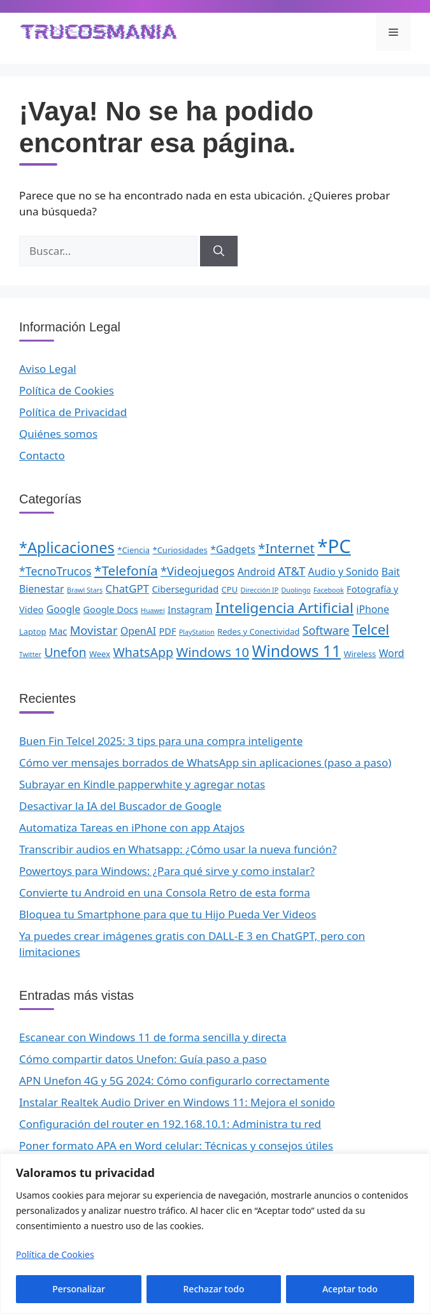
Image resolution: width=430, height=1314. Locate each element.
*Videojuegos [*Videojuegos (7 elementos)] (197, 571)
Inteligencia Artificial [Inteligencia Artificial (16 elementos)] (284, 607)
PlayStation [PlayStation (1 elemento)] (197, 632)
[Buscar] (219, 251)
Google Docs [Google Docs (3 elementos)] (110, 609)
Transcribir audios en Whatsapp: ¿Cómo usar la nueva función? (178, 849)
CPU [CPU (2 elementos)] (230, 589)
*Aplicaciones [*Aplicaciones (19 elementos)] (67, 547)
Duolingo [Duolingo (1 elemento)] (296, 590)
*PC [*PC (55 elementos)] (333, 546)
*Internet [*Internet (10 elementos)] (286, 548)
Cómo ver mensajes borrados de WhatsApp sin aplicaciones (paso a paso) (205, 762)
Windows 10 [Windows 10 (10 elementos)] (213, 652)
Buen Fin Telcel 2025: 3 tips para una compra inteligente (161, 740)
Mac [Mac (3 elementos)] (58, 631)
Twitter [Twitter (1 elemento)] (30, 654)
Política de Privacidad (73, 412)
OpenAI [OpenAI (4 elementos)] (138, 631)
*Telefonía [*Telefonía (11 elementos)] (126, 570)
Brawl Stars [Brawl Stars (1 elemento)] (85, 590)
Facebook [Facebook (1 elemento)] (328, 590)
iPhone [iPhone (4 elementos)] (372, 609)
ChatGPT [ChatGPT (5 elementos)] (127, 588)
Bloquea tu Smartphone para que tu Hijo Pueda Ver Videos (167, 914)
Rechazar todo (214, 1289)
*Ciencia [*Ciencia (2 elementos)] (133, 550)
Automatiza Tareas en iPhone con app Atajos (132, 827)
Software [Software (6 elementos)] (326, 630)
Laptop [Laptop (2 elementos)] (33, 631)
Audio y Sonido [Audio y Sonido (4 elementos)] (343, 572)
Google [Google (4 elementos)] (63, 609)
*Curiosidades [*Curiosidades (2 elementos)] (180, 550)
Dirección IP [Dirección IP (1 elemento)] (260, 590)
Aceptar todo (350, 1289)
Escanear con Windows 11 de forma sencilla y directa (153, 1037)
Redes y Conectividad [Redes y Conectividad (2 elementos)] (258, 631)
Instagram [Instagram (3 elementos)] (190, 609)
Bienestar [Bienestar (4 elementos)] (41, 589)
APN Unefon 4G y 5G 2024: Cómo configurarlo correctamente (174, 1080)
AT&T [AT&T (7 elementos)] (291, 571)
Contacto (42, 455)
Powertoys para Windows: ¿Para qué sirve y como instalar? (167, 870)
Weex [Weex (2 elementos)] (99, 654)
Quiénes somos (58, 433)
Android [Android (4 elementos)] (256, 572)
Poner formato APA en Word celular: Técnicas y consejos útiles (176, 1145)
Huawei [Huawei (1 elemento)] (153, 610)
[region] (215, 1233)
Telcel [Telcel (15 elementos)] (370, 629)
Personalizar (78, 1289)
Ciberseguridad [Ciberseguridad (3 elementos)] (185, 588)
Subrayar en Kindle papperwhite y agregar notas (142, 784)
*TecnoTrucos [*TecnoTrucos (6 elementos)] (55, 571)
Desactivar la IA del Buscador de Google (120, 805)
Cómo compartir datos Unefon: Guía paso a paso (143, 1058)
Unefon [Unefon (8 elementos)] (65, 652)
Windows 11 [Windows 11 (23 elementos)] (296, 650)
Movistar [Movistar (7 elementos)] (94, 630)
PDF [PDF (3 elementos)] (167, 631)
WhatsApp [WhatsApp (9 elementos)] (143, 652)
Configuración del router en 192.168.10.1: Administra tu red (170, 1123)
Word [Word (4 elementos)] (392, 653)
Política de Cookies (55, 1254)
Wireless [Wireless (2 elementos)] (359, 654)
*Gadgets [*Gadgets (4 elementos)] (232, 549)
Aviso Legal (47, 368)
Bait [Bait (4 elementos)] (391, 572)
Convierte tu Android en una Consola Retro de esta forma (164, 892)
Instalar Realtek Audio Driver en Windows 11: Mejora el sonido (177, 1102)
